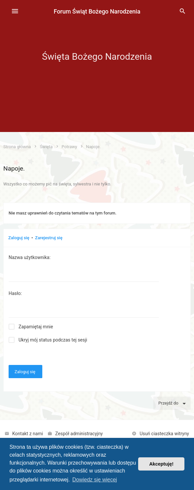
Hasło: (15, 293)
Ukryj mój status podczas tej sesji (53, 340)
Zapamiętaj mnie (36, 326)
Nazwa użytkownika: (30, 257)
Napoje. (14, 168)
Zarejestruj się (48, 237)
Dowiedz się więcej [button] (94, 479)
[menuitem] (182, 11)
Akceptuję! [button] (161, 464)
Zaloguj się (18, 237)
